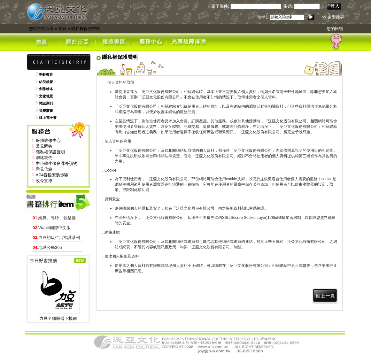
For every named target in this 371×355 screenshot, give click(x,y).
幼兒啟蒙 (46, 82)
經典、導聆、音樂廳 (54, 217)
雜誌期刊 (46, 103)
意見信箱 (44, 169)
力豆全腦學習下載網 (58, 318)
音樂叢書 (46, 110)
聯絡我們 (44, 157)
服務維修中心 (48, 140)
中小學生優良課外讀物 (56, 163)
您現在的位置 (41, 28)
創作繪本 (46, 89)
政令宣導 (44, 180)
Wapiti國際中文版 (52, 227)
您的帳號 (335, 28)
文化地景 (46, 96)
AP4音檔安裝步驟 (52, 175)
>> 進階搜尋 (332, 17)
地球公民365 (47, 247)
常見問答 (44, 146)
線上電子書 (48, 118)
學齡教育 (46, 74)
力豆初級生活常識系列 (56, 237)
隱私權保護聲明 (85, 28)
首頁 (62, 28)
